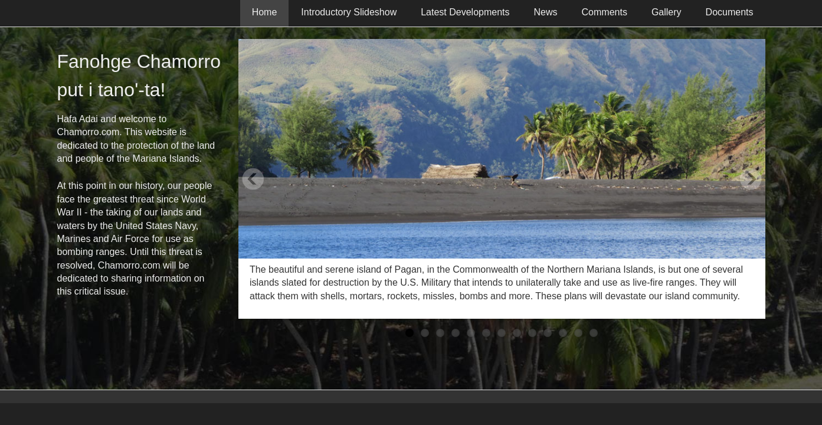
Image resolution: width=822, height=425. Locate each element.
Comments (604, 12)
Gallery (666, 12)
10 (547, 333)
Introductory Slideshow (349, 12)
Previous (253, 179)
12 (578, 333)
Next (750, 179)
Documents (730, 12)
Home (264, 12)
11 (563, 333)
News (546, 12)
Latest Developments (465, 12)
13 (594, 333)
